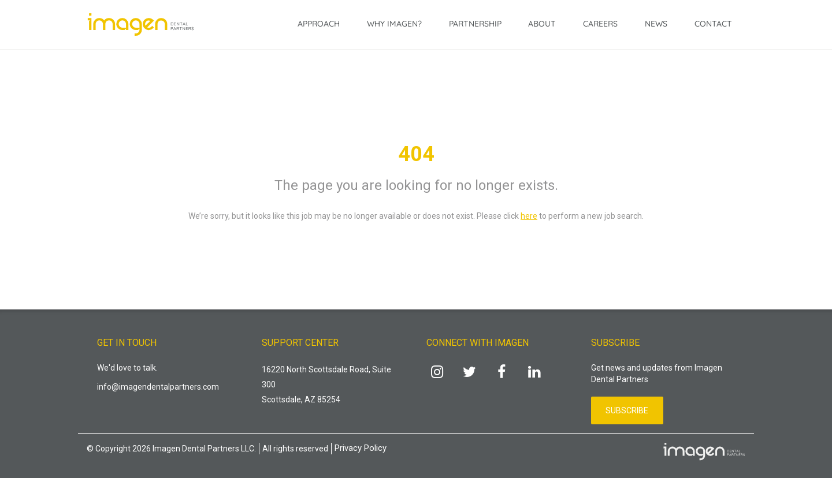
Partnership (475, 23)
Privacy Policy (361, 448)
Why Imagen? (394, 23)
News (656, 23)
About (542, 23)
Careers (600, 23)
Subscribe (627, 410)
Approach (319, 23)
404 (416, 154)
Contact (713, 23)
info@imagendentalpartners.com (158, 386)
